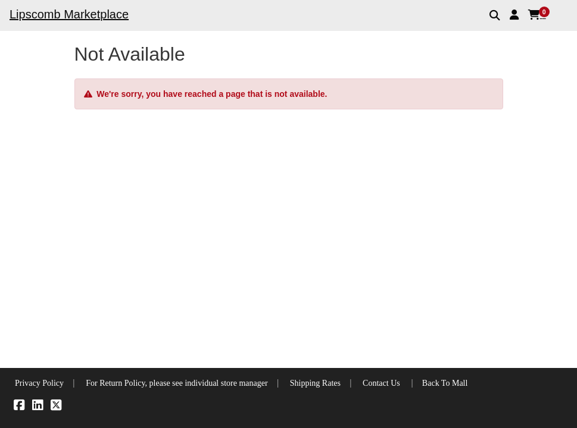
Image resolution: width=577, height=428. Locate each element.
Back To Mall (445, 383)
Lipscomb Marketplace (69, 14)
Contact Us (381, 383)
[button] (514, 15)
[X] (56, 406)
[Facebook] (19, 406)
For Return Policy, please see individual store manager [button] (176, 383)
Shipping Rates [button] (315, 383)
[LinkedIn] (37, 406)
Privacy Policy (39, 383)
